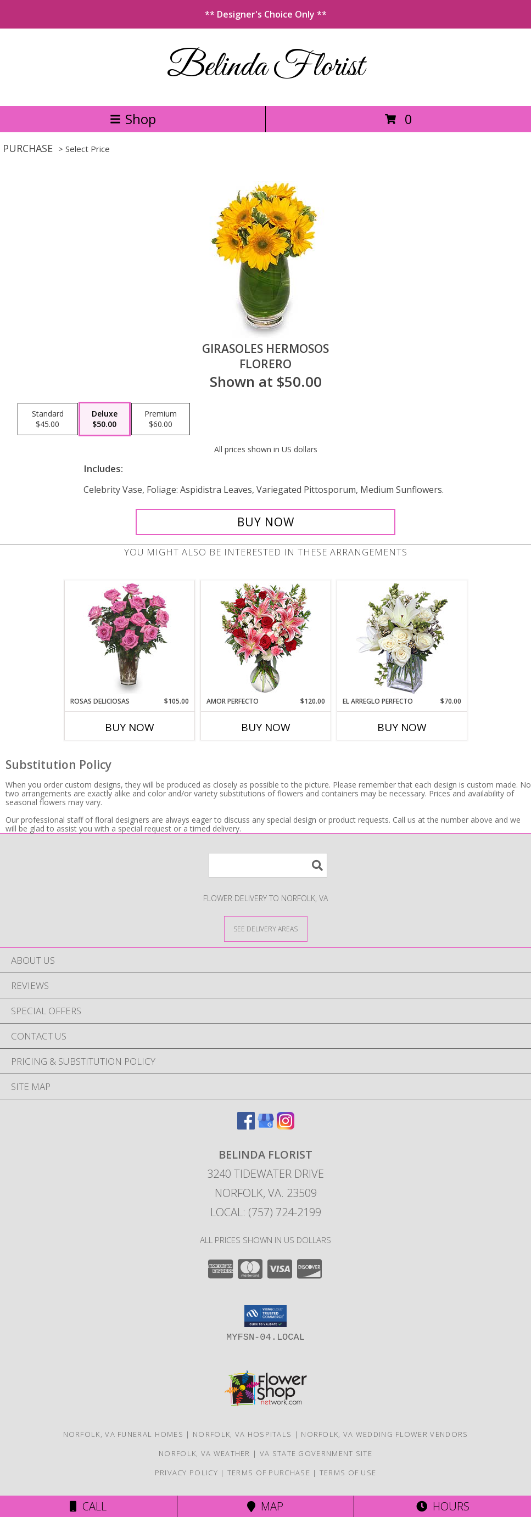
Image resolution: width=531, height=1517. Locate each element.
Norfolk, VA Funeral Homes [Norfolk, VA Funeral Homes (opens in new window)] (123, 1434)
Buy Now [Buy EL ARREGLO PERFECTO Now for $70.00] (402, 727)
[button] (265, 1316)
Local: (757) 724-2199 (265, 1212)
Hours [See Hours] (442, 1506)
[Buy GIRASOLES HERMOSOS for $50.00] (266, 522)
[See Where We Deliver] (266, 928)
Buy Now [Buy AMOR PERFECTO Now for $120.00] (265, 727)
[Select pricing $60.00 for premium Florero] (160, 419)
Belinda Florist (265, 67)
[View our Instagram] (285, 1126)
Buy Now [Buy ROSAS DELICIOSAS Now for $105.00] (129, 727)
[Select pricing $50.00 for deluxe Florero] (104, 419)
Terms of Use (348, 1472)
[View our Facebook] (246, 1126)
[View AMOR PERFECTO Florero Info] (265, 638)
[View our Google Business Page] (266, 1126)
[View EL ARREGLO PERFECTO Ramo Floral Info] (402, 638)
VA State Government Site (316, 1453)
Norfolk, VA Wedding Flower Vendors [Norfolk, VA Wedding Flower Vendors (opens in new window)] (384, 1434)
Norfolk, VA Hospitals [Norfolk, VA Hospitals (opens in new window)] (242, 1434)
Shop (133, 119)
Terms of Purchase (268, 1472)
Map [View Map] (265, 1506)
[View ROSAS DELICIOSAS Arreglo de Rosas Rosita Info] (129, 638)
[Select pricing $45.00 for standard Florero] (47, 419)
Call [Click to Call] (88, 1506)
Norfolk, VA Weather (204, 1453)
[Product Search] (268, 865)
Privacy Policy (186, 1472)
